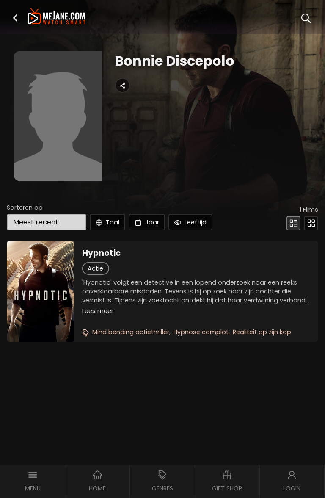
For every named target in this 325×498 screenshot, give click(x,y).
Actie (95, 268)
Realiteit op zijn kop (262, 332)
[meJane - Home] (56, 17)
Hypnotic (101, 253)
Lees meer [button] (97, 311)
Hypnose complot (201, 332)
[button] (15, 17)
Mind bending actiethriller (130, 332)
